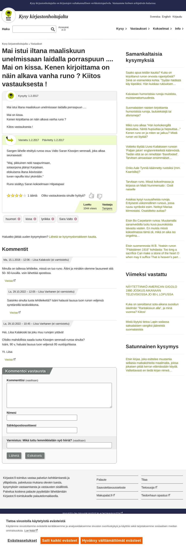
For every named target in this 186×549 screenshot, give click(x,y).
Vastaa (9, 280)
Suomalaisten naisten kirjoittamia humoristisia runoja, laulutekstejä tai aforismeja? (148, 111)
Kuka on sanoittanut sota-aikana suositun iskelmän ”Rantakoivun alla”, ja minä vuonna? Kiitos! (152, 307)
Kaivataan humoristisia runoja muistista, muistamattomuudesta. (151, 95)
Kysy (120, 28)
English (166, 16)
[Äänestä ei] (99, 196)
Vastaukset (138, 28)
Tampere (107, 208)
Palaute (101, 479)
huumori (11, 219)
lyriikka (45, 219)
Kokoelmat (161, 28)
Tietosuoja (147, 487)
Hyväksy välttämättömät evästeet (111, 541)
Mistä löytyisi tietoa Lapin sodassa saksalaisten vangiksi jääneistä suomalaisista (147, 325)
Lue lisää (29, 530)
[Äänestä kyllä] (91, 195)
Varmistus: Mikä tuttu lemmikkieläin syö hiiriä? (39, 440)
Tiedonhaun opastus (154, 495)
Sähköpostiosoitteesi (21, 425)
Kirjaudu (177, 16)
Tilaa (144, 479)
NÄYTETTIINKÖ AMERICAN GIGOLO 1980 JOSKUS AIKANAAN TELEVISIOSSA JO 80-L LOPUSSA (151, 290)
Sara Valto (66, 219)
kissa (29, 219)
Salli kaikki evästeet (59, 541)
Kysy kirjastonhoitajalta (15, 43)
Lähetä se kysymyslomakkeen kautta (72, 236)
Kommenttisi (16, 380)
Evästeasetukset (22, 541)
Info (178, 28)
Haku (6, 29)
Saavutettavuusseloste (111, 487)
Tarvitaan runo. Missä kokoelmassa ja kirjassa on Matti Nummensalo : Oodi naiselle (150, 185)
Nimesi (11, 412)
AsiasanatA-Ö (63, 28)
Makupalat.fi (104, 495)
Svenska (155, 16)
